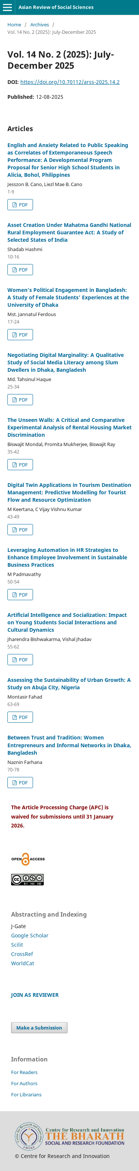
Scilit (17, 944)
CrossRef (22, 953)
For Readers (24, 1072)
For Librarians (26, 1094)
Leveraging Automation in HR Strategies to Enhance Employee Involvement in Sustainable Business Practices (67, 557)
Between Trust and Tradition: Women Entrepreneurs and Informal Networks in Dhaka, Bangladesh (69, 745)
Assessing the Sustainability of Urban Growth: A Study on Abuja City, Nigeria (69, 683)
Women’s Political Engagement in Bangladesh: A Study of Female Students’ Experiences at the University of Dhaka (68, 297)
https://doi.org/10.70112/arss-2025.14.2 (70, 81)
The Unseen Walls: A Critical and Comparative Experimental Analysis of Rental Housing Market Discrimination (69, 427)
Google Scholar (30, 935)
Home (14, 24)
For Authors (24, 1083)
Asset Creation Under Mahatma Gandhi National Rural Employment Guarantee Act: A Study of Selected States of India (69, 232)
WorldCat (22, 963)
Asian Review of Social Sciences (56, 7)
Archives (39, 24)
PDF (23, 204)
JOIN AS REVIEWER (35, 994)
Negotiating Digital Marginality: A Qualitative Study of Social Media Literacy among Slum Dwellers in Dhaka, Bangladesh (65, 362)
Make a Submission (39, 1027)
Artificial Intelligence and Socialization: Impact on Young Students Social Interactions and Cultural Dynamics (67, 622)
